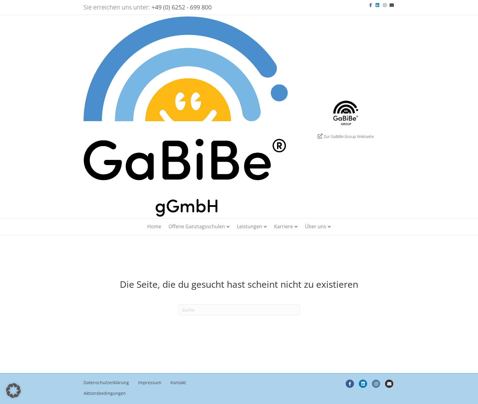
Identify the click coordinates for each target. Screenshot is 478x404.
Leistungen (249, 226)
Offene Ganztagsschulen (197, 226)
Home (154, 226)
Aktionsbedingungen (105, 393)
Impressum (149, 382)
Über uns (315, 226)
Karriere (283, 226)
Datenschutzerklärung (106, 382)
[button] (13, 390)
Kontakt (178, 382)
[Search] (239, 310)
